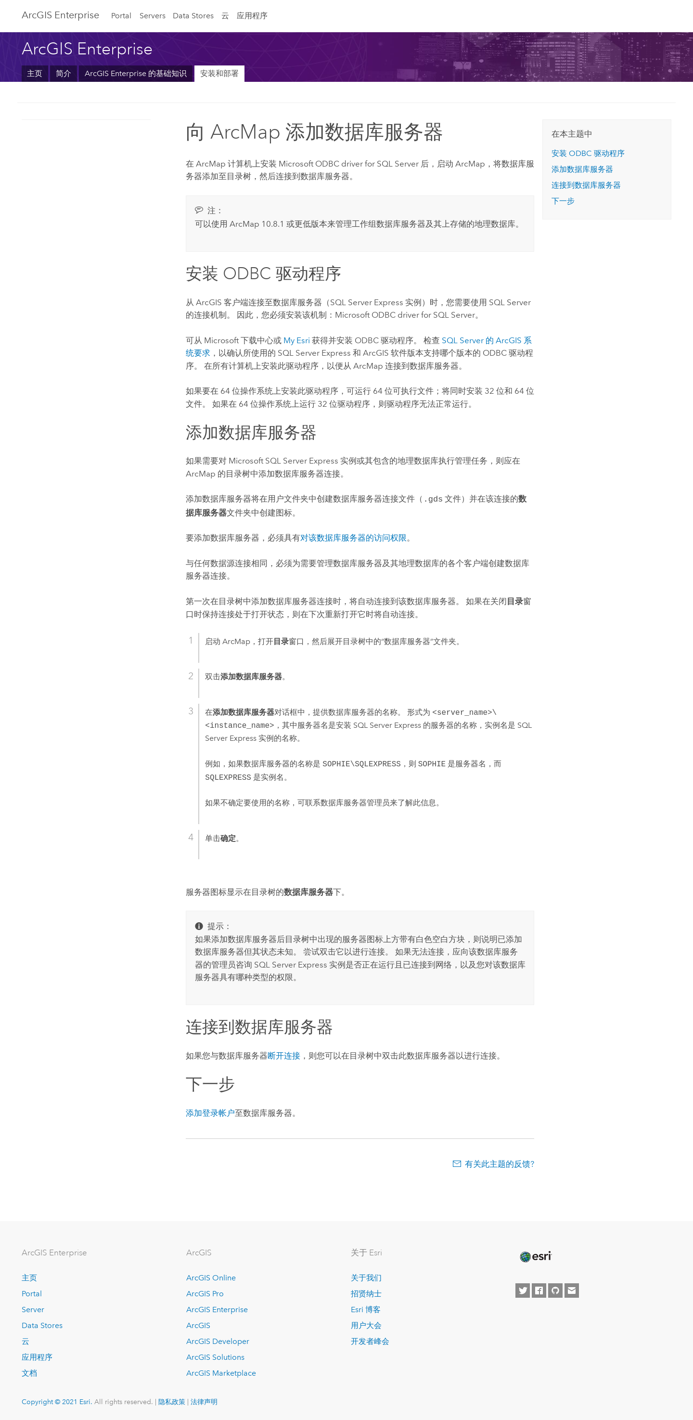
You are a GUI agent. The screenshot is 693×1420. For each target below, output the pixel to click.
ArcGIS (198, 1324)
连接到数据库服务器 (586, 185)
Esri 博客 (366, 1308)
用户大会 (366, 1324)
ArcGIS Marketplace (221, 1372)
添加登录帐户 (210, 1112)
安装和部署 (219, 73)
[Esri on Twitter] (522, 1290)
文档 (29, 1372)
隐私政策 (171, 1401)
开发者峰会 (370, 1340)
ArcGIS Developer (217, 1340)
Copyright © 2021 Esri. (57, 1401)
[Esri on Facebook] (539, 1290)
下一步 (563, 201)
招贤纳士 (366, 1292)
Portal (121, 15)
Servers (153, 15)
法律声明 (204, 1401)
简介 (63, 73)
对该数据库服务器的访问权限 (353, 537)
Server (33, 1308)
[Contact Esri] (572, 1290)
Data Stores (193, 15)
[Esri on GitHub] (555, 1290)
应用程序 (252, 15)
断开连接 (284, 1054)
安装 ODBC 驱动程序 (588, 153)
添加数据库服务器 (582, 169)
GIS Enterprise (60, 15)
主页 (34, 73)
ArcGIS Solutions (215, 1356)
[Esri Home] (535, 1256)
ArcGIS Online (211, 1277)
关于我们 (366, 1277)
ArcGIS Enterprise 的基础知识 (136, 73)
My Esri (296, 340)
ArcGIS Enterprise (217, 1308)
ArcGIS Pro (205, 1292)
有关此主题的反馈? (499, 1163)
